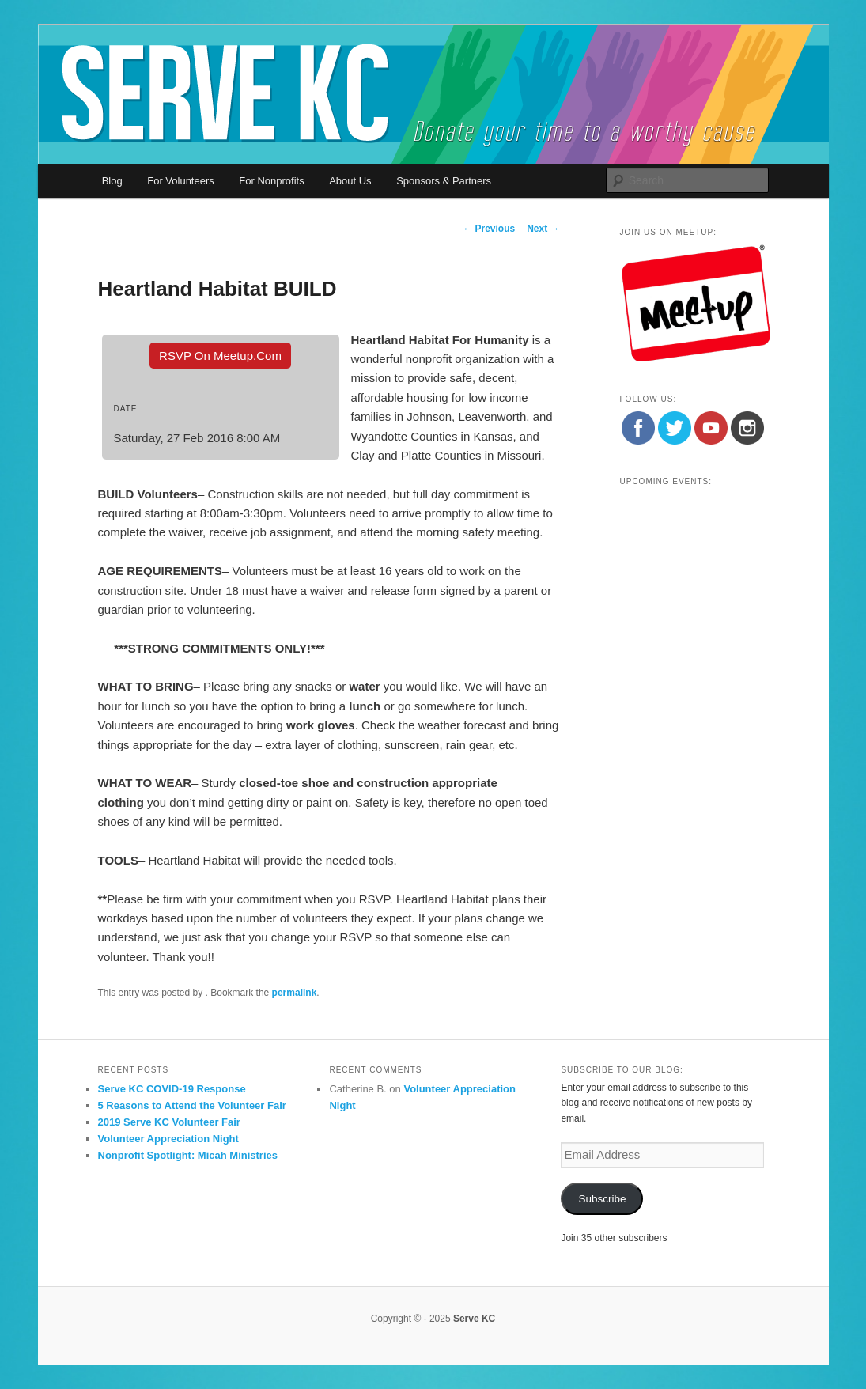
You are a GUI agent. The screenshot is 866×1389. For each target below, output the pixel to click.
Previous (489, 228)
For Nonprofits (271, 181)
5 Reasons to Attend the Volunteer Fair (192, 1105)
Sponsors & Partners (443, 181)
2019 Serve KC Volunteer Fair (169, 1122)
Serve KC (474, 1318)
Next (543, 228)
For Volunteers (180, 181)
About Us (350, 181)
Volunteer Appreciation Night (168, 1139)
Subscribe (602, 1199)
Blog (112, 181)
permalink (294, 992)
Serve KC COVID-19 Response (172, 1089)
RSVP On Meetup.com (220, 355)
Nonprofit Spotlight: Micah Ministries (188, 1155)
